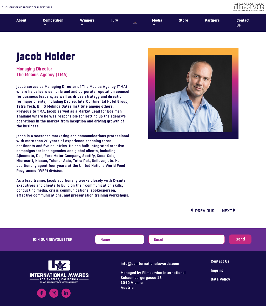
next (229, 210)
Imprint (217, 270)
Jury (114, 20)
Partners (212, 20)
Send (240, 239)
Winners (87, 20)
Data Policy (220, 279)
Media (157, 20)
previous (202, 210)
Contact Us (243, 22)
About (21, 20)
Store (183, 20)
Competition (53, 20)
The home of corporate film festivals (27, 7)
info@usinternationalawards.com (150, 263)
